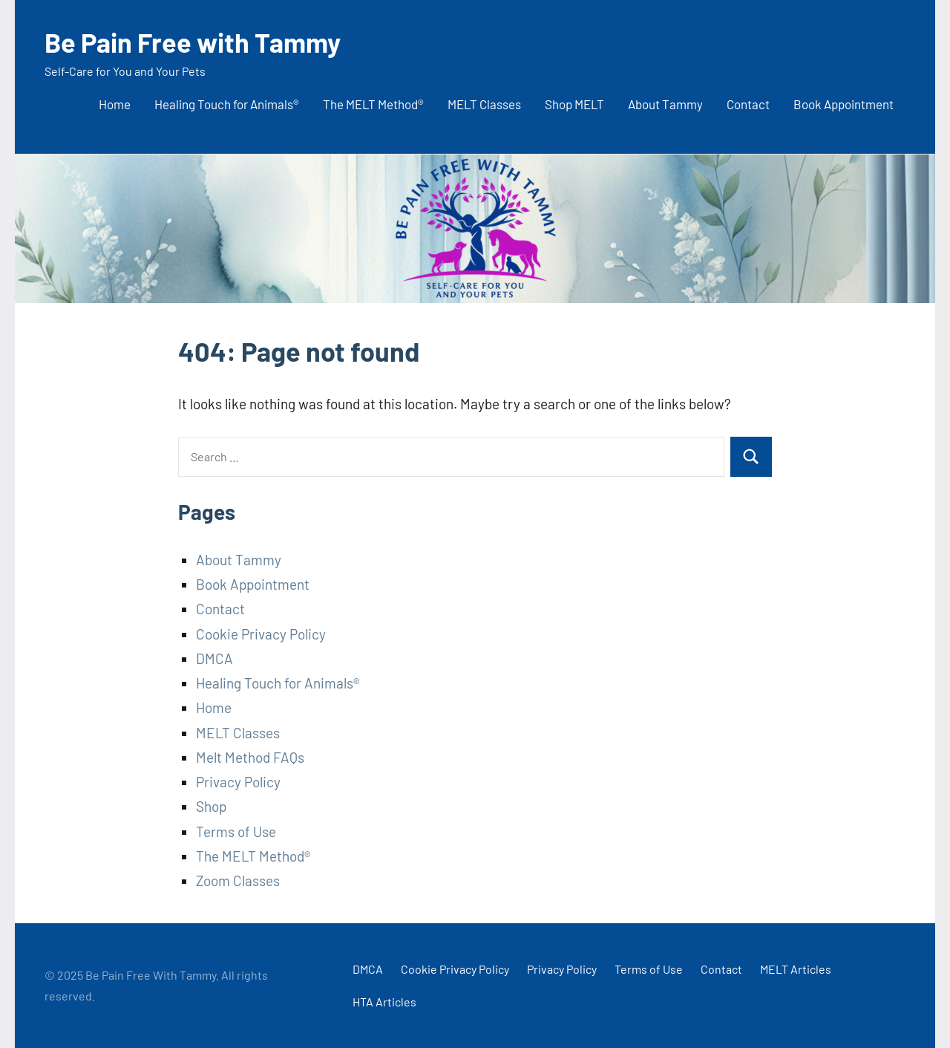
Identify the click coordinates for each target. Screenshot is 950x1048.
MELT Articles (795, 969)
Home (115, 104)
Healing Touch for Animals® (226, 104)
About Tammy (665, 104)
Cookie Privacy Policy (261, 633)
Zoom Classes (238, 880)
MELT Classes (484, 104)
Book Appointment (843, 104)
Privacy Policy (238, 781)
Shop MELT (574, 104)
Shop (211, 806)
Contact (748, 104)
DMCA (214, 658)
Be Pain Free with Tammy (193, 42)
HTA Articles (384, 1002)
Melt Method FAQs (250, 757)
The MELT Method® (373, 104)
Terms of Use (236, 831)
